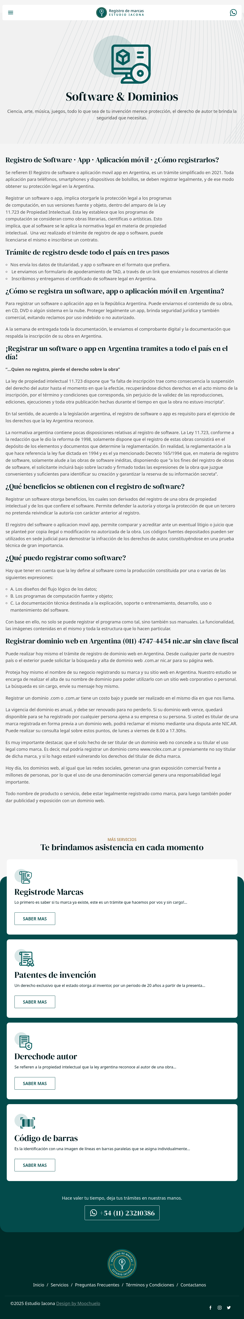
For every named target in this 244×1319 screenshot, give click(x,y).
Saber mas (35, 919)
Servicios (59, 1285)
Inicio (38, 1285)
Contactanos (193, 1285)
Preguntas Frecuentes (97, 1285)
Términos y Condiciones (150, 1285)
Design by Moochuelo (78, 1303)
